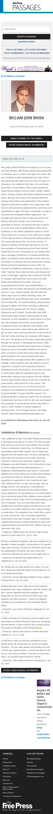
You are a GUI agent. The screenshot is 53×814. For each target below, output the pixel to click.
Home (5, 759)
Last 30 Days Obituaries (35, 49)
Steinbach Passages (36, 773)
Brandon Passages (35, 769)
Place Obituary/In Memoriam (11, 788)
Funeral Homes (10, 773)
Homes (30, 762)
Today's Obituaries (14, 49)
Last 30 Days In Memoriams (37, 53)
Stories (6, 769)
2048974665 (43, 734)
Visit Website (43, 738)
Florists (6, 780)
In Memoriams (9, 766)
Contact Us (8, 783)
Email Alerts (8, 793)
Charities (7, 776)
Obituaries (7, 762)
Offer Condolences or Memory (26, 145)
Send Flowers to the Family (27, 138)
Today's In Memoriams (14, 53)
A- (24, 159)
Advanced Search (26, 41)
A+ (20, 159)
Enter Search (10, 29)
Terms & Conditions (12, 796)
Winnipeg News (34, 759)
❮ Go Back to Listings (13, 76)
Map (40, 727)
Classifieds (32, 766)
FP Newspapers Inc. (36, 776)
